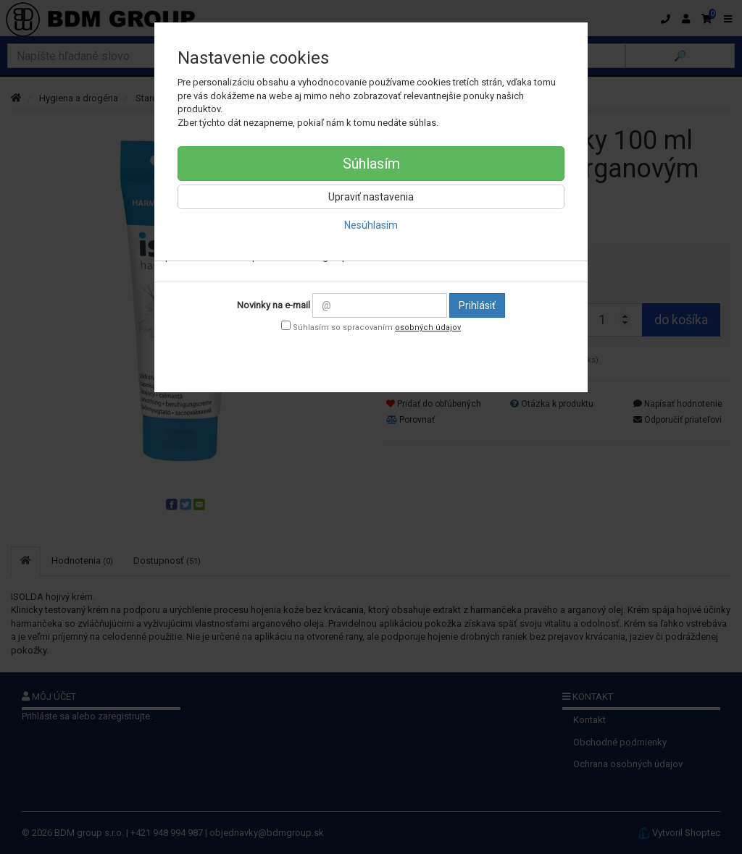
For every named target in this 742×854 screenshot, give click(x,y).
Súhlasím (371, 163)
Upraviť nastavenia (371, 197)
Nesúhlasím (371, 225)
